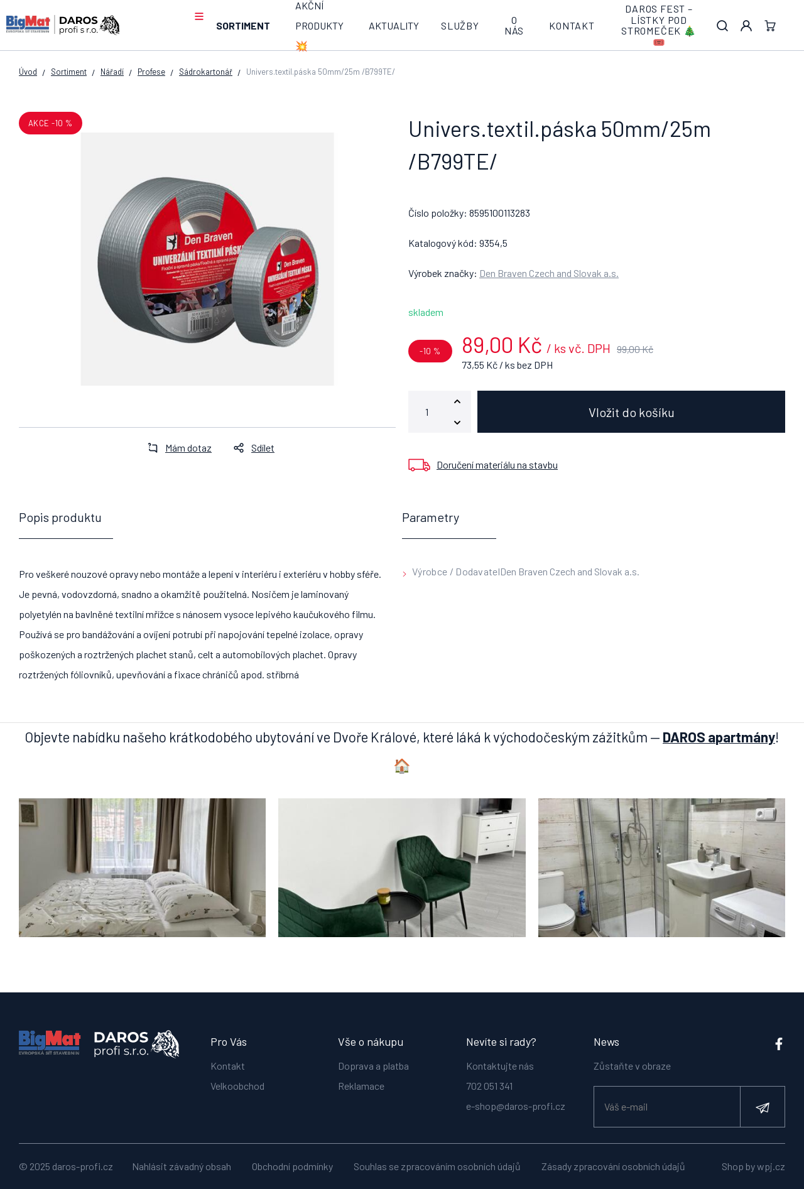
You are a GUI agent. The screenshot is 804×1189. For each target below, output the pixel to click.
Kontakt (572, 25)
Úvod (28, 72)
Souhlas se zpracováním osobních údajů (437, 1166)
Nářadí (112, 72)
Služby (460, 25)
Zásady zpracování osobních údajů (613, 1166)
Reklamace (361, 1084)
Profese (151, 72)
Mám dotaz (176, 447)
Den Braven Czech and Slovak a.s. (549, 273)
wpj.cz (771, 1166)
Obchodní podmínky (292, 1166)
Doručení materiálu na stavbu (497, 464)
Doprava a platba (373, 1064)
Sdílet (250, 447)
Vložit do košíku (632, 412)
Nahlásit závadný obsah (181, 1166)
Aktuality (394, 25)
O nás (514, 25)
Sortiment (243, 25)
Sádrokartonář (205, 72)
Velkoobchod (237, 1084)
